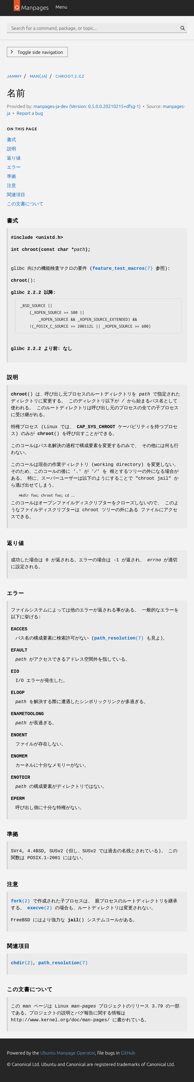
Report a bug (30, 113)
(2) (20, 901)
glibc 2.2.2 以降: (33, 292)
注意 (11, 185)
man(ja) (39, 75)
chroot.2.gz (70, 75)
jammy (14, 75)
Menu (61, 6)
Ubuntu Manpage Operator (67, 1052)
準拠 (11, 176)
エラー (14, 167)
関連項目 (16, 194)
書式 (11, 139)
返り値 (14, 157)
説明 (11, 148)
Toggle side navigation (39, 52)
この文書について (25, 203)
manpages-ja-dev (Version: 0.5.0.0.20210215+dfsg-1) (86, 106)
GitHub (128, 1052)
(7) (122, 268)
